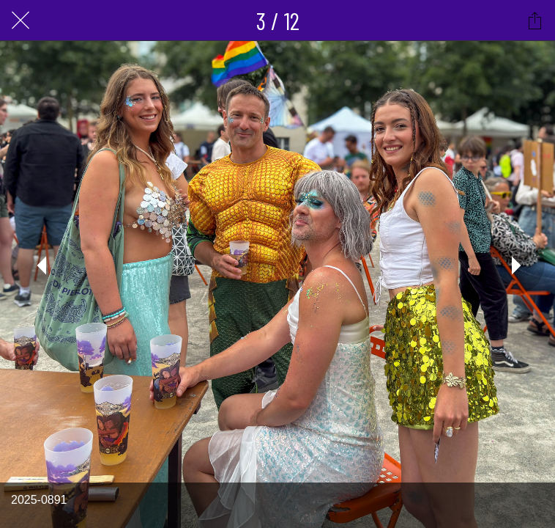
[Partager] (534, 20)
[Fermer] (20, 20)
